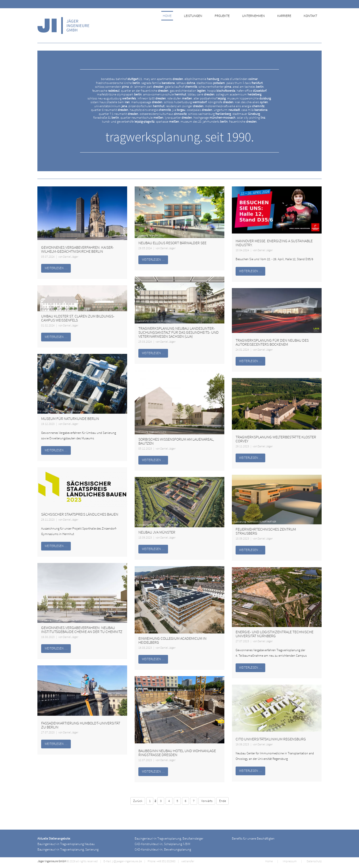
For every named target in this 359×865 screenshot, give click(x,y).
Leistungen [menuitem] (198, 25)
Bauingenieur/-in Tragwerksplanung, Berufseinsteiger (169, 838)
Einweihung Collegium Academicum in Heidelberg (172, 640)
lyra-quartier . (179, 117)
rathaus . (186, 83)
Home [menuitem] (172, 25)
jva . (179, 110)
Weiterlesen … (56, 268)
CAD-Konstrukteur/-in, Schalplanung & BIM (162, 844)
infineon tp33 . (152, 98)
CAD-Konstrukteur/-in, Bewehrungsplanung (163, 849)
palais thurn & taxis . (244, 83)
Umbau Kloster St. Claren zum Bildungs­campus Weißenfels (77, 318)
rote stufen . (180, 98)
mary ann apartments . (164, 79)
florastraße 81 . (106, 117)
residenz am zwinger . (185, 106)
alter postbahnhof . (209, 98)
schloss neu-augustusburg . (112, 98)
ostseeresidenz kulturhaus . (163, 114)
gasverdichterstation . (188, 90)
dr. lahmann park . (147, 86)
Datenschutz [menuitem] (314, 861)
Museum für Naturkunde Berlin (70, 418)
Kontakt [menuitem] (313, 25)
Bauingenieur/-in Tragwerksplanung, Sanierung (67, 849)
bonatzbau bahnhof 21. (122, 79)
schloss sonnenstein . (112, 86)
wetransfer (187, 861)
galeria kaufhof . (181, 86)
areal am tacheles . (248, 86)
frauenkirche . (243, 121)
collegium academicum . (239, 94)
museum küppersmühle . (249, 98)
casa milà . (254, 110)
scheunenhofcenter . (215, 86)
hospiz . (221, 90)
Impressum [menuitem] (290, 861)
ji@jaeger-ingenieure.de (127, 861)
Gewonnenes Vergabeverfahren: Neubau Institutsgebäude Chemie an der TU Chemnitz (81, 629)
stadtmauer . (246, 114)
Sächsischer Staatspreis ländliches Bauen (79, 514)
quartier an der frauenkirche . (145, 90)
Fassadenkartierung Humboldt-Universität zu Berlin (80, 724)
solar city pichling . (251, 117)
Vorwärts (206, 801)
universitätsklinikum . (111, 106)
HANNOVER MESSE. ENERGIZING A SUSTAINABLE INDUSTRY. (274, 242)
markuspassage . (147, 102)
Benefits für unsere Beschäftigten (253, 838)
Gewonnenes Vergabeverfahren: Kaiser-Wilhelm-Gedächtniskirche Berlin (77, 249)
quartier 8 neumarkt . (110, 110)
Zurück (137, 801)
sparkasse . (168, 121)
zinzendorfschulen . (146, 106)
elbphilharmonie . (202, 79)
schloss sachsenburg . (210, 114)
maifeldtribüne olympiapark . (119, 94)
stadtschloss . (211, 83)
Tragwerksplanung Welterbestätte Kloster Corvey (276, 438)
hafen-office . (252, 90)
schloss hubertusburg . (185, 102)
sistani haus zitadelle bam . (110, 102)
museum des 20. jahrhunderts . (204, 121)
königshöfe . (221, 102)
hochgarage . (214, 117)
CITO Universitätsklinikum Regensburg (271, 738)
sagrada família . (158, 83)
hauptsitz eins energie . (151, 110)
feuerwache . (106, 90)
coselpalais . (200, 110)
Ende (222, 801)
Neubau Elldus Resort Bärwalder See (172, 242)
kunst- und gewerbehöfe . (128, 121)
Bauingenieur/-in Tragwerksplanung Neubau (66, 844)
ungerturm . (227, 110)
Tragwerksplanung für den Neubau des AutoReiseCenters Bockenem (272, 342)
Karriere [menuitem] (288, 25)
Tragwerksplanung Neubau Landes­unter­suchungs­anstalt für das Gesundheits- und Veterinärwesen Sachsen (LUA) (178, 332)
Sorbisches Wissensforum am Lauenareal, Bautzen (176, 441)
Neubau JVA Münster (156, 532)
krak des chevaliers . (252, 102)
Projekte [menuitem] (226, 25)
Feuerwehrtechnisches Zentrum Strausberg (266, 531)
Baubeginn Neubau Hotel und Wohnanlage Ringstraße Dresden (177, 752)
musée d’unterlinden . (239, 79)
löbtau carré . (201, 94)
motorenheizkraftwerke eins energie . (235, 106)
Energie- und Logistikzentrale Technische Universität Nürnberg (274, 633)
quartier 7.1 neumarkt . (119, 114)
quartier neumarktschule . (142, 117)
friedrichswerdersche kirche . (118, 83)
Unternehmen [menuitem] (257, 25)
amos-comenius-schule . (165, 94)
